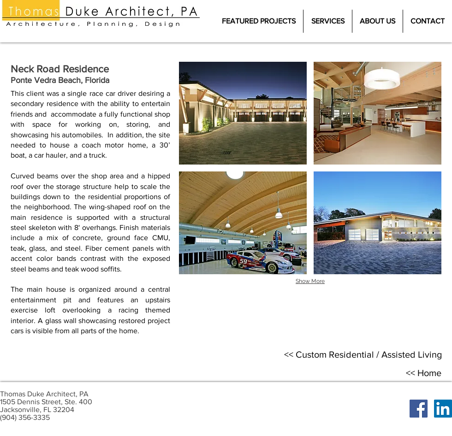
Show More (310, 281)
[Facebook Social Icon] (419, 409)
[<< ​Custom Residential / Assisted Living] (363, 354)
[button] (243, 113)
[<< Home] (423, 373)
